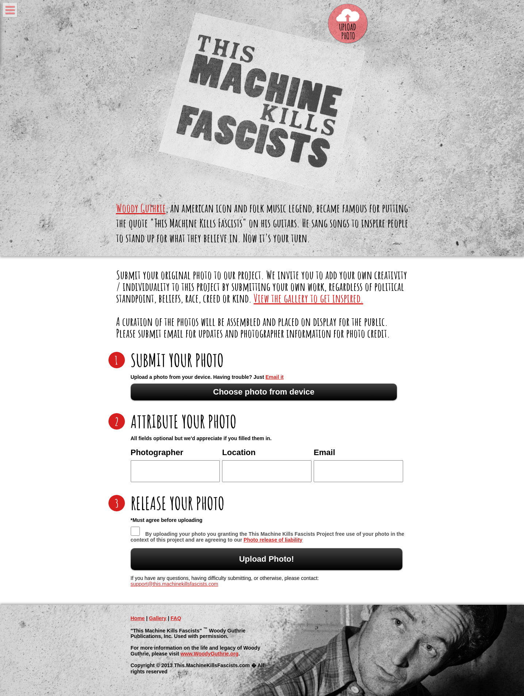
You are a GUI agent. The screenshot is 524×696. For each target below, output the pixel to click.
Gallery (157, 618)
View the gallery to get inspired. (308, 298)
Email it (274, 377)
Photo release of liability (273, 540)
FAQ (176, 618)
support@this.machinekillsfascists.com (174, 584)
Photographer (157, 452)
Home (138, 618)
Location (239, 452)
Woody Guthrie (141, 207)
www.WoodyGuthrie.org (209, 654)
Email (324, 452)
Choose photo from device (263, 391)
